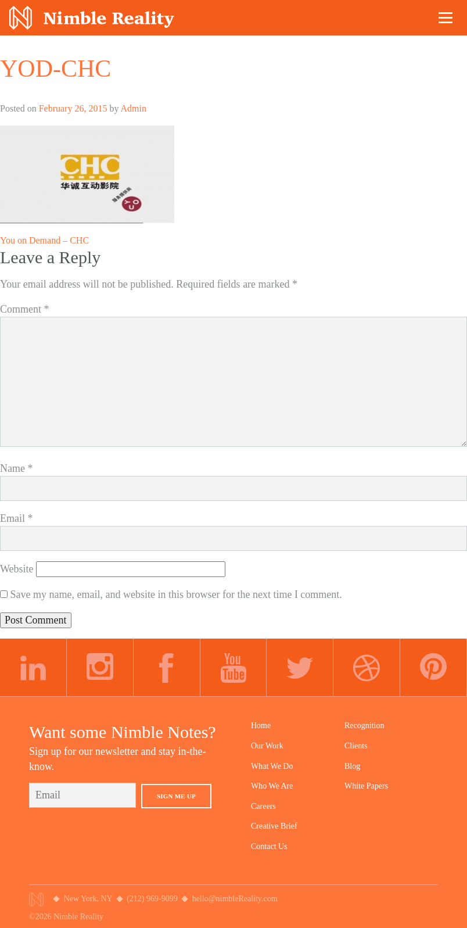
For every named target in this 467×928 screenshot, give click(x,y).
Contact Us (269, 846)
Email (16, 518)
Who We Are (272, 786)
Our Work (267, 745)
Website (17, 569)
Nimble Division (91, 18)
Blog (352, 766)
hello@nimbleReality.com (235, 898)
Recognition (364, 725)
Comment (24, 309)
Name (16, 468)
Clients (356, 745)
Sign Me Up (176, 796)
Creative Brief (274, 826)
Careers (263, 806)
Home (261, 725)
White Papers (366, 786)
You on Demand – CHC (44, 240)
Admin (133, 108)
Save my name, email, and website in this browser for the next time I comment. (176, 594)
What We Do (272, 766)
